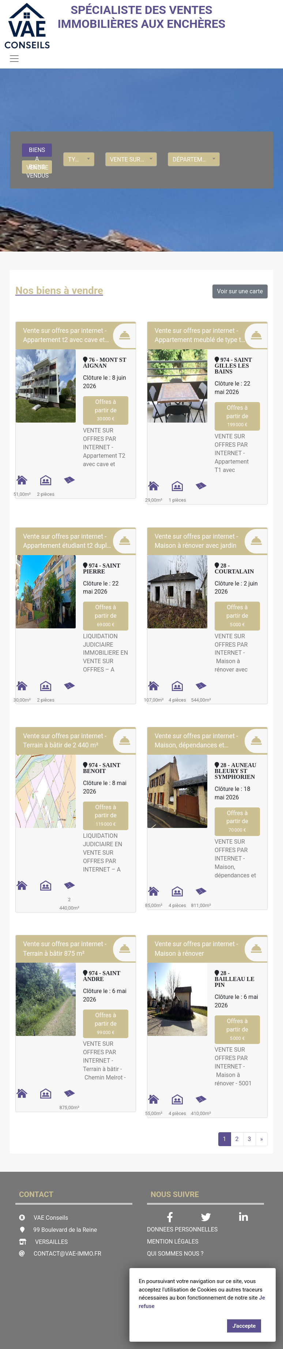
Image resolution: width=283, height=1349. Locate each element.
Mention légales (173, 1241)
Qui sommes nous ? (175, 1253)
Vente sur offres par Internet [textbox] (131, 159)
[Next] (262, 1139)
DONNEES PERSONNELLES (182, 1229)
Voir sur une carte (240, 291)
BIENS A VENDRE (37, 151)
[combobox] (78, 159)
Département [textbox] (193, 159)
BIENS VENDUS (37, 168)
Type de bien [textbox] (78, 159)
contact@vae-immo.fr (67, 1253)
